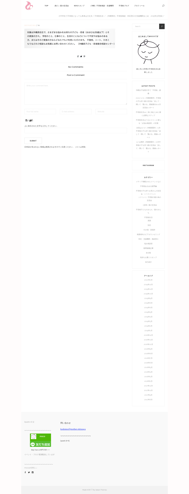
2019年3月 (148, 321)
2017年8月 (148, 400)
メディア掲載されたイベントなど (148, 182)
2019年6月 (148, 307)
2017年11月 (148, 390)
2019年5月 (148, 312)
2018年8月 (148, 354)
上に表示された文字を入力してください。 (41, 126)
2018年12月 (148, 335)
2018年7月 (148, 358)
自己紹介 (148, 262)
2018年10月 (148, 344)
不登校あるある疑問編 (148, 186)
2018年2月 (148, 381)
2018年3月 (148, 377)
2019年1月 (148, 331)
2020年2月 (148, 280)
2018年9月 (148, 349)
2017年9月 (148, 395)
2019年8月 (148, 303)
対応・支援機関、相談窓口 (148, 239)
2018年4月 (148, 372)
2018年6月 (148, 363)
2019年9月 (148, 298)
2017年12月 (148, 386)
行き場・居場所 (149, 230)
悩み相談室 (148, 244)
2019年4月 (148, 317)
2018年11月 (148, 340)
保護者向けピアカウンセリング (148, 234)
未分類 (148, 253)
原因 (149, 221)
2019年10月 (148, 294)
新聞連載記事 (148, 248)
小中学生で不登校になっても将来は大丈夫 (75, 16)
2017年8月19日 (30, 25)
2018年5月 (148, 367)
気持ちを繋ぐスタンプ (148, 257)
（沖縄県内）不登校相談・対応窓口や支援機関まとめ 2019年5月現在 (134, 16)
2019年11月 (148, 289)
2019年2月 (148, 326)
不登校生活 (99, 16)
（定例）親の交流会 (149, 205)
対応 (149, 225)
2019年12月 (148, 284)
